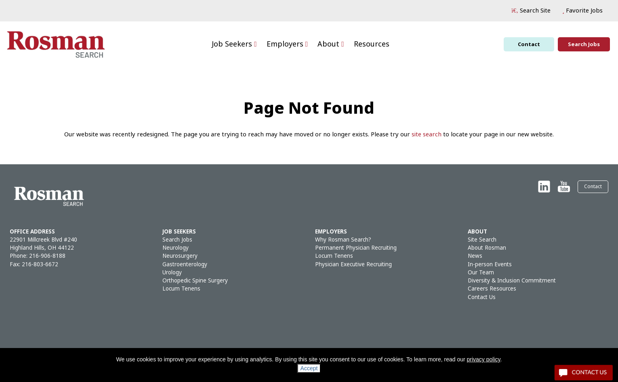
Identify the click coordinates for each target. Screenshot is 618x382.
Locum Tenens (181, 289)
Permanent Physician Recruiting (356, 248)
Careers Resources (492, 289)
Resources (371, 44)
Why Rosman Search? (343, 240)
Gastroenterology (184, 264)
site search (426, 134)
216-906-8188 (47, 256)
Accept (309, 368)
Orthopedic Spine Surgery (195, 280)
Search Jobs (584, 44)
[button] (531, 10)
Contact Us (482, 297)
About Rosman (487, 248)
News (475, 256)
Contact (529, 44)
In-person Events (490, 264)
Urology (172, 272)
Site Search (482, 240)
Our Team (481, 272)
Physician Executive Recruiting (353, 264)
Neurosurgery (180, 256)
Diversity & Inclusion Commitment (512, 280)
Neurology (175, 248)
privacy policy (483, 359)
